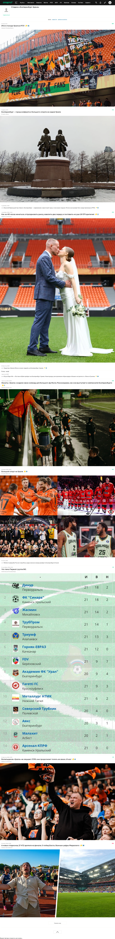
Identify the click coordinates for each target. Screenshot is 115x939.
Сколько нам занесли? (6, 847)
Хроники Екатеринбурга (7, 28)
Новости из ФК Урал (6, 216)
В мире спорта (5, 114)
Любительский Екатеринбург (8, 571)
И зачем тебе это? (5, 473)
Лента (49, 19)
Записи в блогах (62, 19)
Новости (54, 19)
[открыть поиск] (96, 2)
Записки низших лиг (6, 387)
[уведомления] (100, 2)
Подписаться (6, 15)
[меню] (16, 2)
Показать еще (57, 923)
